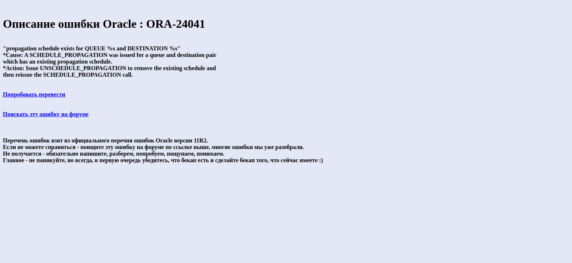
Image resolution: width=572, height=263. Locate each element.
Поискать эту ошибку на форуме (46, 114)
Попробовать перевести (34, 94)
